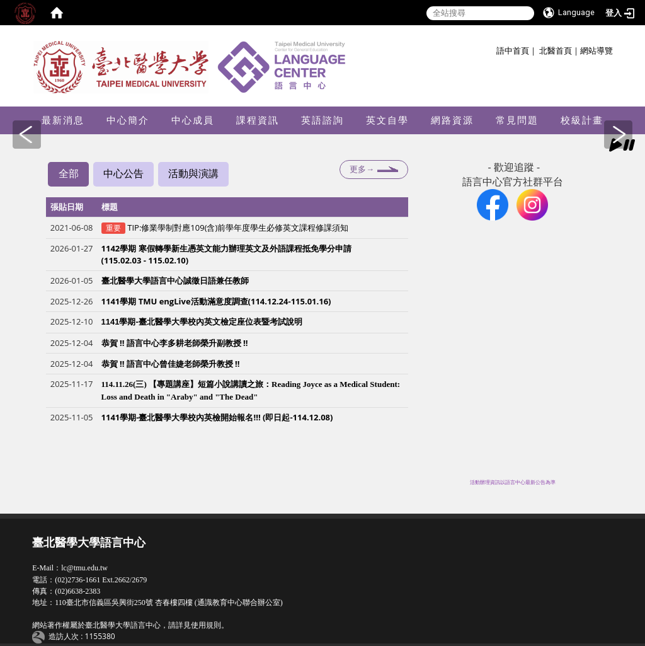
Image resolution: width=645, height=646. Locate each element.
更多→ (362, 169)
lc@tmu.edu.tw (84, 567)
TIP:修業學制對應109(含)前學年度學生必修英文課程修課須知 (237, 228)
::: (491, 49)
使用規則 (206, 625)
